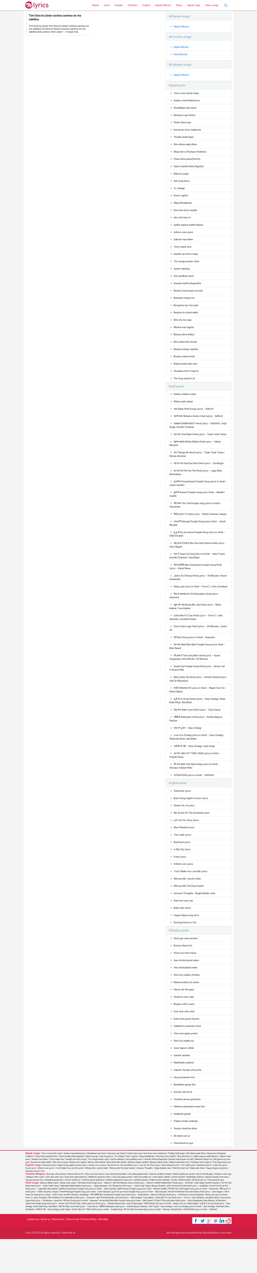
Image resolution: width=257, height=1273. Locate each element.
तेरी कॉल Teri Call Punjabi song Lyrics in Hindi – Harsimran (196, 517)
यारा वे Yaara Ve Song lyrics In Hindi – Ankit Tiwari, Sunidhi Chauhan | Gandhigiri (198, 573)
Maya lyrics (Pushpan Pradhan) (191, 153)
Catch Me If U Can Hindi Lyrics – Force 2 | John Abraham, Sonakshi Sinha (197, 640)
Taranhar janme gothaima (188, 1132)
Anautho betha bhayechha (188, 287)
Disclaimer (58, 1253)
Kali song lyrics (182, 183)
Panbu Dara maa (183, 123)
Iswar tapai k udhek (184, 1080)
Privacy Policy (88, 1253)
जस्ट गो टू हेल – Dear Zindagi (188, 753)
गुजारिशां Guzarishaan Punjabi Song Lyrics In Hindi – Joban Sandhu (198, 495)
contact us (33, 1253)
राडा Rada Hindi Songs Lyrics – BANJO (194, 415)
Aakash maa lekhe (184, 243)
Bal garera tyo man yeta (186, 310)
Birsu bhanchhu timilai (186, 347)
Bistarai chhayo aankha (186, 354)
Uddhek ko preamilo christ (188, 1057)
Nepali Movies (181, 47)
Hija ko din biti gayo (184, 1020)
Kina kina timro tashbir (186, 213)
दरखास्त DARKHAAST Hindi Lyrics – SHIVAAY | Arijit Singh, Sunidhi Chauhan (196, 432)
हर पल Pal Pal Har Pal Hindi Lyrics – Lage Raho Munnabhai (196, 484)
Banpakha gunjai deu (185, 1117)
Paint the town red (184, 929)
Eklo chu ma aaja (183, 325)
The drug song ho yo (185, 384)
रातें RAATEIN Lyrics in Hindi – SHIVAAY (195, 802)
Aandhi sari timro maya (186, 257)
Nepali (95, 5)
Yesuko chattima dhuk (186, 1162)
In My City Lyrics (182, 877)
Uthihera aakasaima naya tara (190, 1139)
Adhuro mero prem (184, 235)
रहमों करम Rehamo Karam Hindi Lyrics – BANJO (199, 422)
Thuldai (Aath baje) (184, 138)
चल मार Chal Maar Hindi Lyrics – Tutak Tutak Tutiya (195, 443)
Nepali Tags (193, 5)
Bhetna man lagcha (184, 332)
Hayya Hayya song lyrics (187, 944)
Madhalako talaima (184, 1095)
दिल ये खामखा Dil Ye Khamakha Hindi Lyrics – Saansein (195, 618)
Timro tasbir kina (183, 250)
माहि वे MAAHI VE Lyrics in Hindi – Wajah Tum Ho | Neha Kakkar (198, 714)
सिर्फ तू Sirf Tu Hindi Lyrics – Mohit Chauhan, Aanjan (195, 529)
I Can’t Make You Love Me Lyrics (191, 900)
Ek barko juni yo (182, 1169)
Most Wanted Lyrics (184, 855)
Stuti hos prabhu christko (187, 1005)
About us (45, 1253)
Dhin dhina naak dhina (186, 146)
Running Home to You (186, 952)
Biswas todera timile (185, 362)
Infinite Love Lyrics (184, 892)
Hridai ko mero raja (184, 1027)
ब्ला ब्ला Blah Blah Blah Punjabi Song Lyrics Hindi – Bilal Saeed (198, 670)
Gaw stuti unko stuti (184, 1042)
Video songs (211, 5)
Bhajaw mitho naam (185, 1035)
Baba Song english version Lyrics (191, 825)
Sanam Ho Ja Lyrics (184, 833)
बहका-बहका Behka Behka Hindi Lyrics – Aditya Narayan (196, 454)
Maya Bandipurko (183, 205)
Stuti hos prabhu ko (184, 1072)
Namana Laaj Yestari (185, 116)
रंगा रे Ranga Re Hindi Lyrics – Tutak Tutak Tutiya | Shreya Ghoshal (197, 465)
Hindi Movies (181, 54)
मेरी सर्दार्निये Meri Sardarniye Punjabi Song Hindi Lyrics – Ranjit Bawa (196, 584)
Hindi (107, 5)
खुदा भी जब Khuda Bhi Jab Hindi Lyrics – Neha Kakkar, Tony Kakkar (196, 629)
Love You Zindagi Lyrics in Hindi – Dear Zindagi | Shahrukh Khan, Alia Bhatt (197, 763)
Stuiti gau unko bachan (186, 968)
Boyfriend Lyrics (182, 870)
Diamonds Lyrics (183, 818)
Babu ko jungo (181, 176)
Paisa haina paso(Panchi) (188, 161)
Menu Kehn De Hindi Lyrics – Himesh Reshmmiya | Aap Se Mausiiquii (198, 703)
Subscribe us (68, 1266)
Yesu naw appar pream (186, 1065)
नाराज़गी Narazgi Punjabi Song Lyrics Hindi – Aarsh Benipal (198, 540)
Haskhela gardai (182, 1147)
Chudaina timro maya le (186, 377)
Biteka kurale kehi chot (186, 369)
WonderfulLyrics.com (214, 1266)
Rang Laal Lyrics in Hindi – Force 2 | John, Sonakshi (194, 607)
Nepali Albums (163, 5)
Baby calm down (183, 937)
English (146, 5)
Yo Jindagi (179, 190)
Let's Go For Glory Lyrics (187, 847)
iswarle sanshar (182, 1087)
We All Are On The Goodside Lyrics (192, 840)
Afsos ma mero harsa (185, 983)
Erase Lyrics (180, 885)
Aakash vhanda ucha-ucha (188, 1102)
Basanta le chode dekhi (186, 317)
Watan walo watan (184, 408)
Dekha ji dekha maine (185, 400)
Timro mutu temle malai (187, 93)
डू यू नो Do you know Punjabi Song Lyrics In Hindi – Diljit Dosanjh (198, 551)
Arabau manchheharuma (187, 101)
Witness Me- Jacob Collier (188, 907)
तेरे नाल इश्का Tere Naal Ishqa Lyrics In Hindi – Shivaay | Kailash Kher (195, 792)
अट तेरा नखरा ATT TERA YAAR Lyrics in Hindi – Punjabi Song (195, 781)
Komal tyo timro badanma (188, 131)
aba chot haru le (182, 220)
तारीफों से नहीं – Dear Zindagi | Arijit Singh (195, 772)
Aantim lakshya (182, 272)
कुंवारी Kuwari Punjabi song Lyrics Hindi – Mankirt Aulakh (198, 506)
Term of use (72, 1253)
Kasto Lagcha (181, 198)
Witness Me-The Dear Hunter (189, 914)
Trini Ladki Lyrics (183, 862)
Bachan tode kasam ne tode (189, 295)
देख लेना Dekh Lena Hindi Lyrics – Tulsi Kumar (198, 735)
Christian (133, 5)
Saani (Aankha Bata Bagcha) (189, 168)
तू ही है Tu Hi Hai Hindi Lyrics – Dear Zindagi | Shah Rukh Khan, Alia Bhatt (198, 726)
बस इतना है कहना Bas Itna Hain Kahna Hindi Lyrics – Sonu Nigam (198, 562)
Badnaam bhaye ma (184, 302)
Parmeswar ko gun (184, 1176)
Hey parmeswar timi (185, 1109)
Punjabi (119, 5)
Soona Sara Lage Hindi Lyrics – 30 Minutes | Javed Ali (195, 651)
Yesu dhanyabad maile (186, 998)
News (179, 5)
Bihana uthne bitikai (184, 340)
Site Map (103, 1253)
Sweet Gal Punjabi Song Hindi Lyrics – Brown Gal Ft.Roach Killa (198, 692)
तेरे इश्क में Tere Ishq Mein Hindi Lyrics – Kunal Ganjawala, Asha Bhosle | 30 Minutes (195, 681)
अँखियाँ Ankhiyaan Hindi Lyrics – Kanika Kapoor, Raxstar (197, 744)
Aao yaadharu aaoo (184, 280)
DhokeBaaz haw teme (185, 108)
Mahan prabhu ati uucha (187, 1012)
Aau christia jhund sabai (187, 990)
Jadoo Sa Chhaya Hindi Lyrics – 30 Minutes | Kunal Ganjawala (195, 595)
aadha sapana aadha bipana (189, 228)
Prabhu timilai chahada (186, 1154)
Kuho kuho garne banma (187, 1050)
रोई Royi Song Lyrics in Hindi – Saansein (195, 660)
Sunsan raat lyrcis (183, 1124)
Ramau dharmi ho (183, 975)
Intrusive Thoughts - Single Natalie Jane (195, 922)
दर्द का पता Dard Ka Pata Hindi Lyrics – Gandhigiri (200, 475)
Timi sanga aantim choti (187, 265)
